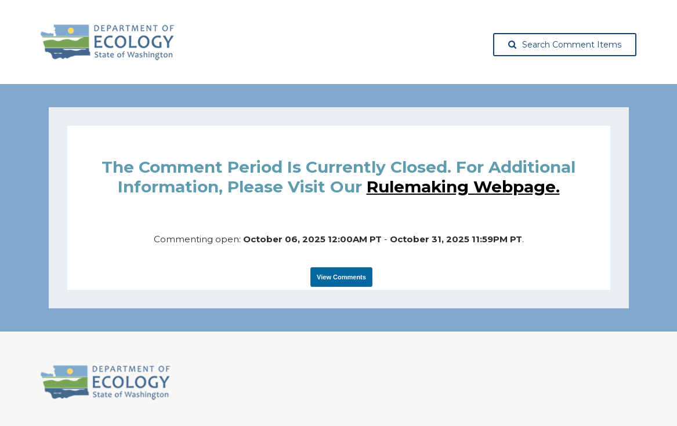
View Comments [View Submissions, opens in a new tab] (341, 277)
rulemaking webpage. (463, 186)
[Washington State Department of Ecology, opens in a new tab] (108, 42)
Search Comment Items (564, 44)
